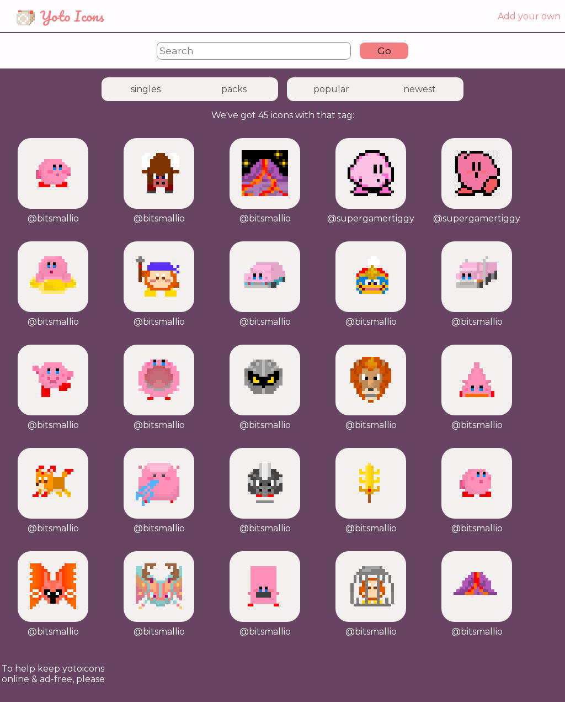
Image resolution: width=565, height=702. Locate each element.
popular (331, 89)
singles (146, 89)
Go (384, 50)
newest (419, 89)
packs (234, 89)
